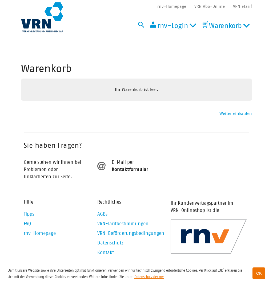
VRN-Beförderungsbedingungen (130, 233)
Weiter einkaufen (235, 113)
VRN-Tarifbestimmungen (122, 223)
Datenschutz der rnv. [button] (149, 276)
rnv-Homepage (171, 6)
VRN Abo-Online (209, 6)
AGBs (102, 214)
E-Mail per (123, 162)
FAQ (27, 223)
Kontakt (105, 252)
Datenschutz (110, 243)
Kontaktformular (130, 169)
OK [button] (259, 273)
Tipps (29, 214)
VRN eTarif (242, 6)
